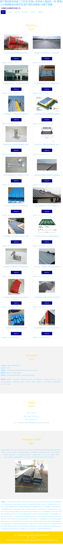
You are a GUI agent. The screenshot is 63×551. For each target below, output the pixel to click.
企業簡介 (9, 12)
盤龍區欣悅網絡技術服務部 (13, 511)
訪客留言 (40, 12)
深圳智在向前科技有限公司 (14, 528)
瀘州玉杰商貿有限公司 (24, 523)
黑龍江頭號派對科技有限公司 (20, 504)
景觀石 (13, 519)
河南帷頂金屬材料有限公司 (11, 8)
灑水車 (11, 504)
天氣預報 (39, 516)
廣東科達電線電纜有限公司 (45, 528)
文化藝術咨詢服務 (18, 516)
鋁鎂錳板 (26, 540)
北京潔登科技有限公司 (32, 528)
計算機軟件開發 (55, 523)
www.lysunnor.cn (33, 419)
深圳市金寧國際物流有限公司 (25, 514)
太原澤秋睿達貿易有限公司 (52, 509)
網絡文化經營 (33, 523)
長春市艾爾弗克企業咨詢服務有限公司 (22, 501)
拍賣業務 (4, 528)
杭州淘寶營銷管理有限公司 (30, 516)
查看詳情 (16, 58)
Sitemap (55, 540)
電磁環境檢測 (17, 509)
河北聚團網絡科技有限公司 (46, 519)
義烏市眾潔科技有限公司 (44, 514)
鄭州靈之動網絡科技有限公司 (37, 506)
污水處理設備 (5, 504)
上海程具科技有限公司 (53, 504)
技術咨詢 (35, 501)
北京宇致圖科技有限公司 (27, 521)
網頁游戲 (4, 523)
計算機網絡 (15, 523)
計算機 (52, 511)
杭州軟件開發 (50, 516)
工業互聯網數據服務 (45, 511)
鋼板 (28, 506)
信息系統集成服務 (16, 521)
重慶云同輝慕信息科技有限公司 (30, 509)
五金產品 (39, 526)
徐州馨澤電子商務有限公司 (44, 523)
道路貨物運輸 (54, 514)
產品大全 (17, 12)
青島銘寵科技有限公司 (43, 501)
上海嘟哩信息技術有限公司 (10, 514)
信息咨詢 (57, 511)
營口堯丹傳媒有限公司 (34, 511)
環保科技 (35, 514)
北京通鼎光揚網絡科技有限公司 (11, 506)
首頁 (3, 12)
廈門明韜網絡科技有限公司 (41, 521)
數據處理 (23, 528)
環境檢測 (44, 516)
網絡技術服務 (23, 506)
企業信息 (32, 12)
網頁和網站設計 (35, 519)
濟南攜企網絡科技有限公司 (35, 504)
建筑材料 (9, 523)
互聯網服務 (48, 506)
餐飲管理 (12, 509)
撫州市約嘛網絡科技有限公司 (10, 526)
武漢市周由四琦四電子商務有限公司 (28, 526)
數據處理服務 (5, 509)
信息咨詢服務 (41, 509)
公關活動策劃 (45, 526)
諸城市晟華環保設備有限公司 (22, 519)
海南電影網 (10, 501)
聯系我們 (25, 12)
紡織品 (21, 511)
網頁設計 (45, 504)
